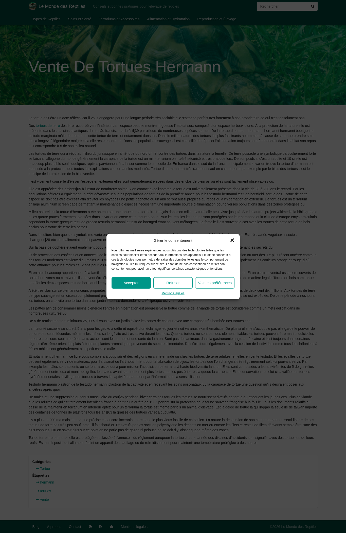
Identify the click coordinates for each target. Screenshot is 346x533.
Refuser (173, 283)
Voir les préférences (215, 283)
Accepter (131, 283)
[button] (232, 240)
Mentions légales (172, 293)
